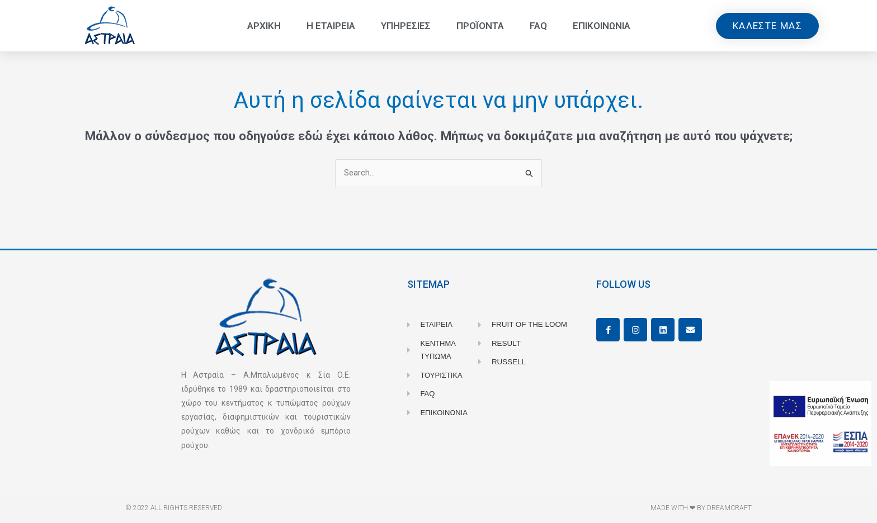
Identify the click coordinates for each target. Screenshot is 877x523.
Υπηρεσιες (406, 25)
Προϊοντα (480, 25)
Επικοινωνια (601, 25)
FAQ (538, 25)
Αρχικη (264, 25)
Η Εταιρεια (331, 25)
